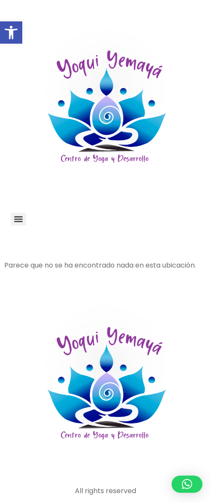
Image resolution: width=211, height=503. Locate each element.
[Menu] (18, 219)
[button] (11, 32)
